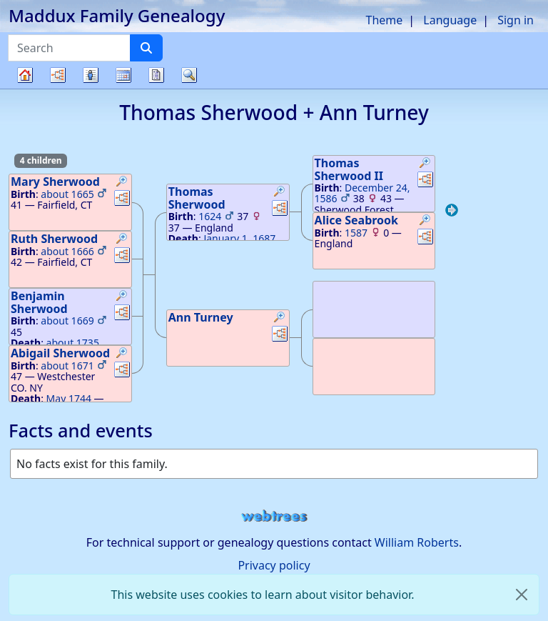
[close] (521, 595)
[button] (122, 183)
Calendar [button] (123, 75)
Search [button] (189, 75)
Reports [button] (156, 75)
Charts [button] (58, 75)
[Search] (146, 47)
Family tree (25, 88)
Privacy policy (274, 565)
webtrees (274, 516)
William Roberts (417, 542)
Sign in (515, 20)
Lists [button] (90, 75)
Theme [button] (384, 20)
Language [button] (450, 20)
